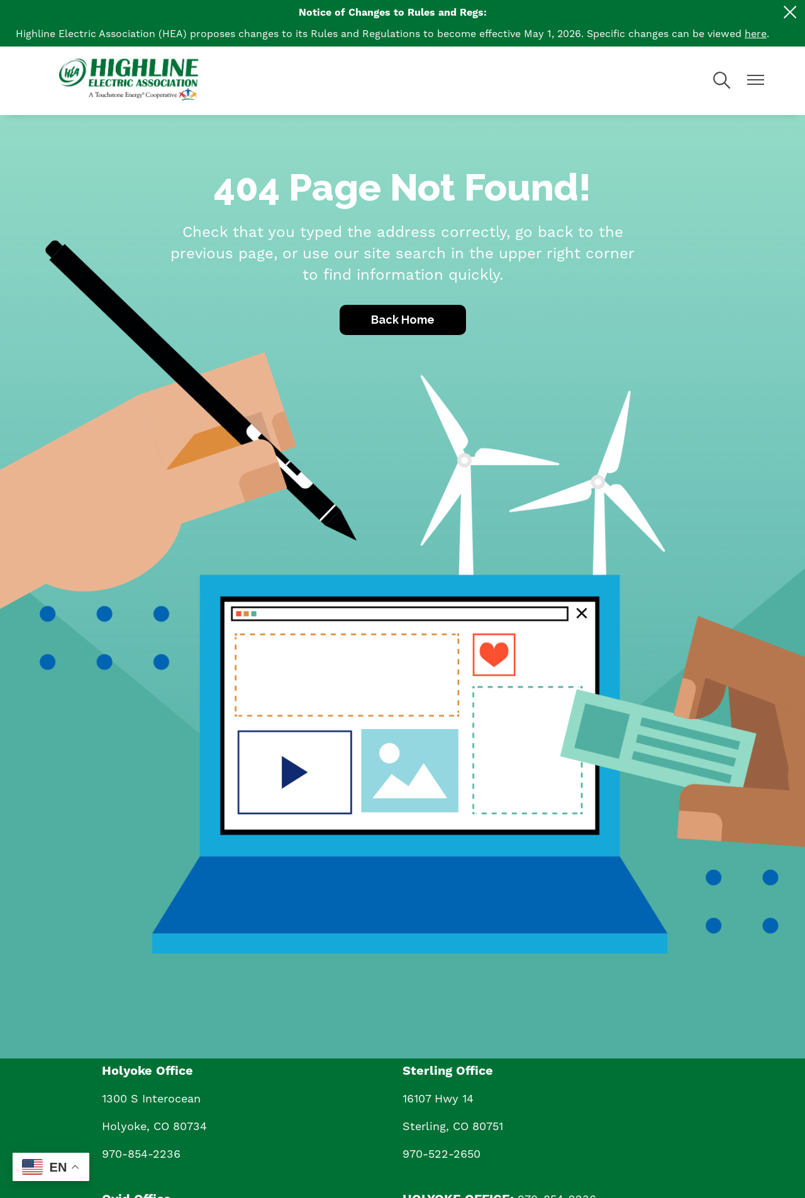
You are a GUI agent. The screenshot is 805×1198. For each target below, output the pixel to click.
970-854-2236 (141, 1154)
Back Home (403, 319)
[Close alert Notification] (790, 12)
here (756, 34)
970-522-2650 (441, 1154)
